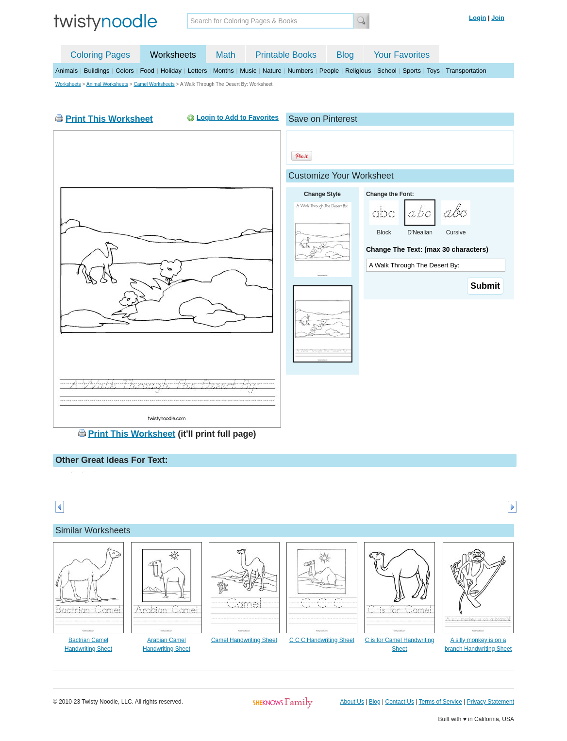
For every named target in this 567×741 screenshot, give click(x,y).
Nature (272, 70)
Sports (411, 70)
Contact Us (399, 701)
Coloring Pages (100, 55)
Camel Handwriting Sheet (244, 640)
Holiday (171, 70)
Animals (66, 70)
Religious (358, 70)
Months (223, 70)
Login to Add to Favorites (238, 117)
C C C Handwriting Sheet (321, 640)
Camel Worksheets (153, 84)
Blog (345, 55)
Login (477, 17)
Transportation (466, 70)
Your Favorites (402, 55)
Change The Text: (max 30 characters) (427, 249)
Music (248, 70)
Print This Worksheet (109, 119)
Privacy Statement (490, 701)
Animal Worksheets (107, 84)
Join (497, 17)
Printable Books (286, 55)
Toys (433, 70)
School (387, 70)
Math (225, 55)
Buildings (97, 70)
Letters (197, 70)
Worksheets (173, 55)
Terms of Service (440, 701)
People (329, 70)
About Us (352, 701)
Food (147, 70)
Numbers (300, 70)
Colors (125, 70)
